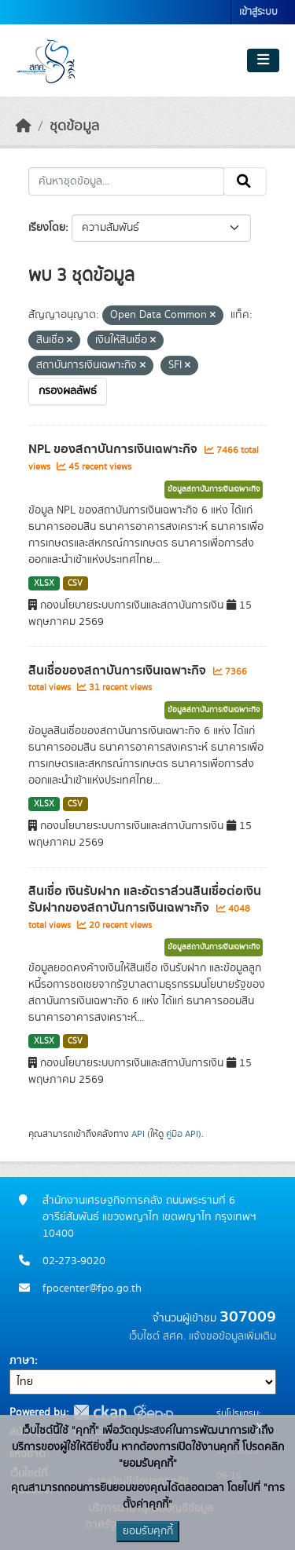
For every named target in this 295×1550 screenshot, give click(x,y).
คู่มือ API (182, 1134)
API (138, 1134)
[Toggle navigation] (263, 60)
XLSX (44, 583)
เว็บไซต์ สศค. (157, 1336)
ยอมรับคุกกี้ (148, 1531)
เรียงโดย (46, 228)
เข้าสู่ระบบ (258, 12)
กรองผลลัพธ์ (68, 391)
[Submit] (245, 181)
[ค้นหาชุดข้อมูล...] (126, 181)
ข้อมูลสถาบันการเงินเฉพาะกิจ (214, 489)
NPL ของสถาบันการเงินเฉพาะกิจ (114, 449)
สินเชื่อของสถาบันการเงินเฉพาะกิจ (118, 670)
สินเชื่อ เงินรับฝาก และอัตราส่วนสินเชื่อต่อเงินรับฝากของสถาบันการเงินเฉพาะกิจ (144, 899)
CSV (75, 583)
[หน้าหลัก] (23, 126)
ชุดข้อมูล (74, 126)
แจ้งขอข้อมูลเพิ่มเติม (232, 1336)
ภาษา (22, 1361)
